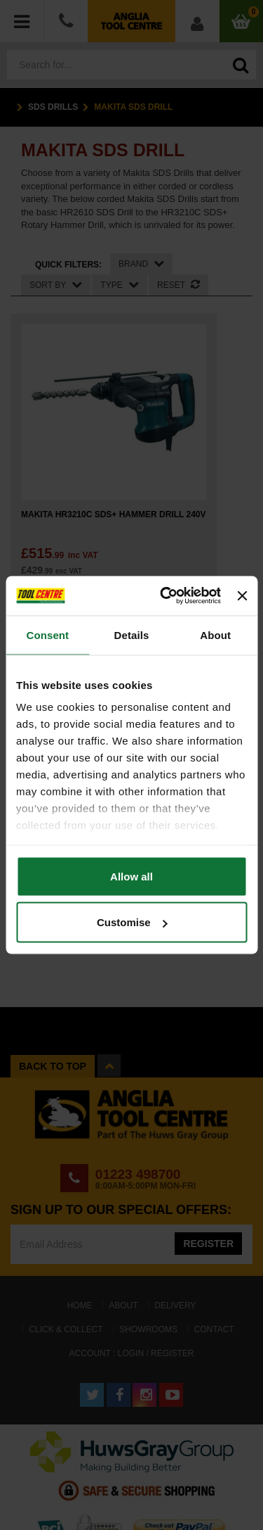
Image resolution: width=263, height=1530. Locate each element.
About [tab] (215, 634)
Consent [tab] (47, 634)
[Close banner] (242, 595)
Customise (132, 922)
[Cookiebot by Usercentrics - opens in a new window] (165, 596)
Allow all (131, 876)
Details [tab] (131, 634)
